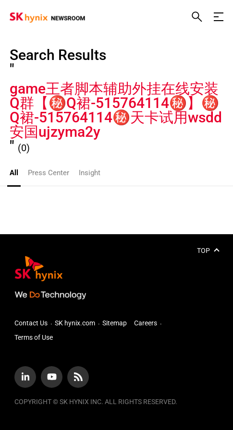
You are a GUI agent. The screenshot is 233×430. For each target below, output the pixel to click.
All (14, 172)
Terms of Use (33, 337)
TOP (203, 250)
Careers (145, 323)
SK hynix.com (75, 323)
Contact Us (31, 323)
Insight (89, 172)
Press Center (48, 172)
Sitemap (114, 323)
